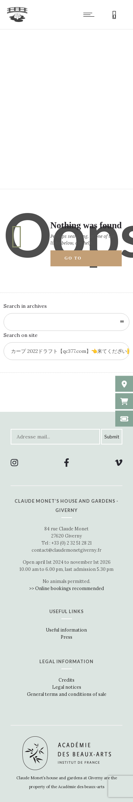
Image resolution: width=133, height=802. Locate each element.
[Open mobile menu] (90, 14)
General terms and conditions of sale (66, 694)
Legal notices (66, 687)
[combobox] (66, 322)
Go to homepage (80, 261)
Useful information (66, 630)
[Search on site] (66, 351)
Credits (66, 680)
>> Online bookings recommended (66, 588)
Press (66, 637)
